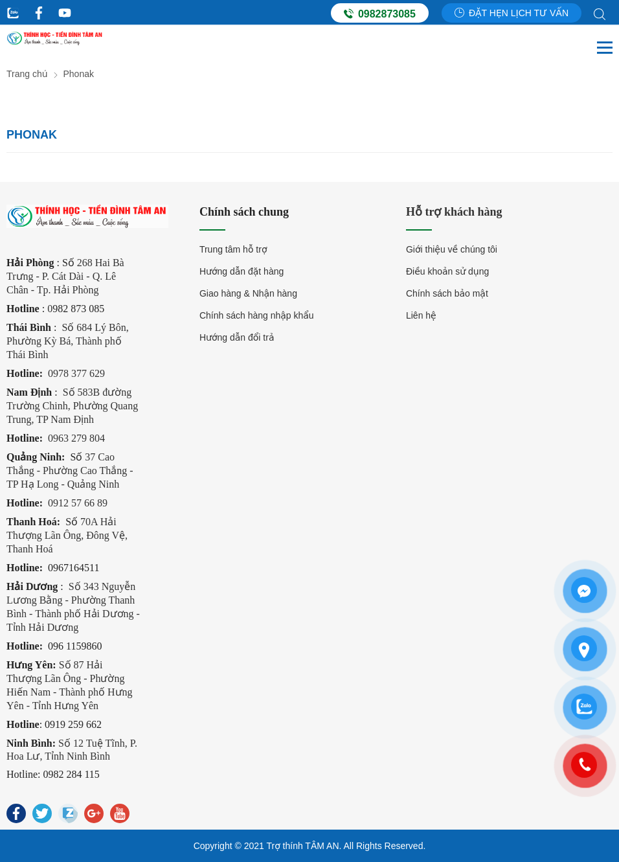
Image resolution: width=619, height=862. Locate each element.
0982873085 (380, 13)
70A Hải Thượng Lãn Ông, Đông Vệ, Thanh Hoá (67, 535)
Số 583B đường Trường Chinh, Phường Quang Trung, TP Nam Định (72, 406)
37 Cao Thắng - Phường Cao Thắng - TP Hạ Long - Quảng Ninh (69, 470)
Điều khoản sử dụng (447, 271)
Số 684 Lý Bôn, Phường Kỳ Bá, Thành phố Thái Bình (67, 341)
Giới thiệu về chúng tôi (451, 249)
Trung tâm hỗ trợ (233, 249)
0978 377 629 (76, 373)
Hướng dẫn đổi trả (237, 337)
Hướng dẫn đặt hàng (241, 271)
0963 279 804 (76, 438)
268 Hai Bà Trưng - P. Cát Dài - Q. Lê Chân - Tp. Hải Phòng (65, 276)
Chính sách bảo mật (447, 293)
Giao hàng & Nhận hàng (248, 293)
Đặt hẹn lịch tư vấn (511, 13)
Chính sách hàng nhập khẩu (256, 315)
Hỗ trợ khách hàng (454, 212)
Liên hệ (421, 315)
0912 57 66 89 (77, 502)
